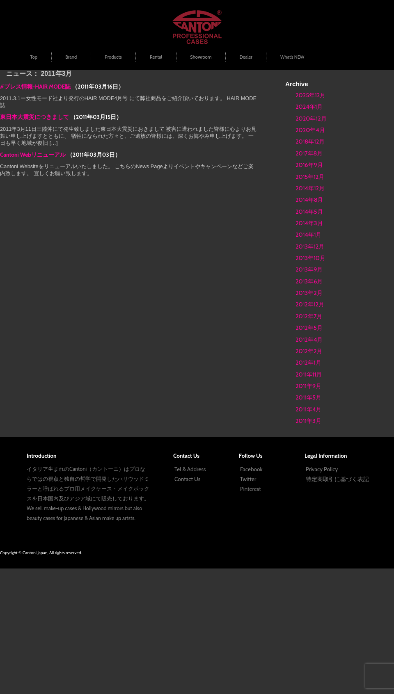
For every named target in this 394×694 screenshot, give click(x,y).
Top (33, 57)
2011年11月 (309, 374)
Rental (156, 57)
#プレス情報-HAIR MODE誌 (35, 86)
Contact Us (187, 479)
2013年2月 (309, 293)
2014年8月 (309, 199)
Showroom (200, 57)
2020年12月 (311, 118)
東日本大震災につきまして (34, 117)
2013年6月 (309, 281)
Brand (71, 57)
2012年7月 (309, 316)
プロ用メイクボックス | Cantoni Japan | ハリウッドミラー (197, 27)
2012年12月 (310, 304)
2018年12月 (310, 141)
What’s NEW (292, 57)
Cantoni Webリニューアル (33, 154)
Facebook (251, 469)
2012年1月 (308, 362)
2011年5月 (308, 397)
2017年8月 (309, 153)
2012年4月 (309, 339)
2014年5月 (309, 211)
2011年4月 (308, 409)
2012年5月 (309, 327)
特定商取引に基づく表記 (337, 479)
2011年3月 (308, 421)
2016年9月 (309, 165)
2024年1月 (309, 106)
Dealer (246, 57)
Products (113, 57)
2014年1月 (308, 234)
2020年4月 (310, 130)
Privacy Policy (322, 469)
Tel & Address (190, 469)
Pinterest (250, 489)
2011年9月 (308, 386)
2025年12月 (310, 95)
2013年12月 (310, 246)
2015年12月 (310, 176)
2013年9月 (309, 269)
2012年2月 (309, 351)
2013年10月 (310, 258)
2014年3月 (309, 223)
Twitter (248, 479)
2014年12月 (310, 188)
